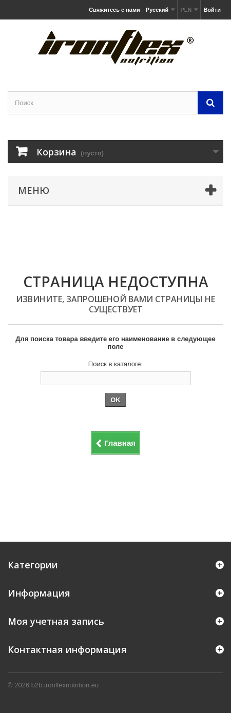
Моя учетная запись (56, 621)
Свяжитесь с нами (114, 10)
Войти (212, 10)
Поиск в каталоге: (115, 364)
